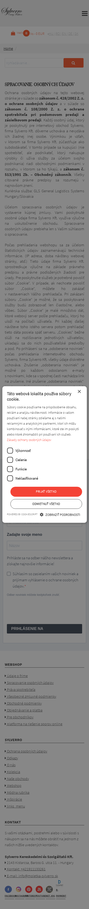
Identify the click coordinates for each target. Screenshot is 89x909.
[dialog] (44, 454)
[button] (60, 514)
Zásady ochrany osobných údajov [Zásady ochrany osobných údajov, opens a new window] (29, 440)
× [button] (79, 392)
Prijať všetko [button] (46, 492)
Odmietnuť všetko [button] (46, 504)
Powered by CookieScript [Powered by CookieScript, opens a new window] (22, 514)
